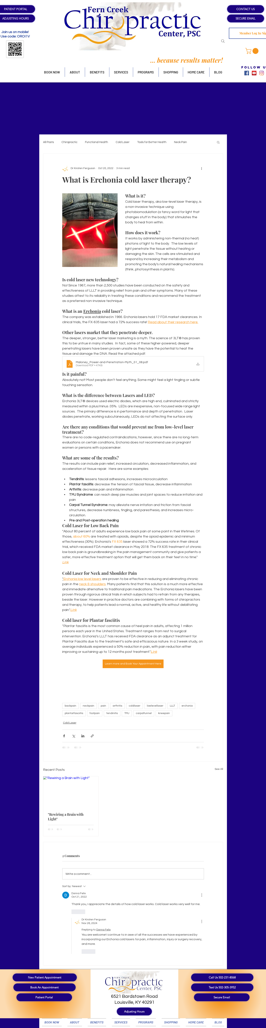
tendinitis (112, 713)
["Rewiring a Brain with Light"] (71, 791)
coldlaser (134, 705)
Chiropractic (69, 142)
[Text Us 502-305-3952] (222, 987)
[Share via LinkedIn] (83, 736)
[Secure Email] (222, 997)
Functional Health (96, 142)
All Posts (48, 142)
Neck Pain (180, 142)
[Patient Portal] (44, 997)
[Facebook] (246, 73)
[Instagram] (261, 73)
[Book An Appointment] (44, 987)
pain (103, 705)
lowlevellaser (155, 705)
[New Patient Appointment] (45, 977)
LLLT (172, 705)
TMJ (126, 713)
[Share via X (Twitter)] (73, 736)
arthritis (117, 705)
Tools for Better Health (151, 142)
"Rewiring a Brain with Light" (65, 816)
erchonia (187, 705)
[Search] (223, 41)
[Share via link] (92, 736)
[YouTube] (254, 73)
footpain (95, 713)
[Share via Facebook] (64, 736)
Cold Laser (122, 142)
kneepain (164, 713)
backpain (70, 705)
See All (219, 769)
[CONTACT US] (245, 9)
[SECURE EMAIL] (245, 18)
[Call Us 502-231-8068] (222, 977)
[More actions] (201, 168)
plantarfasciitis (74, 713)
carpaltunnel (144, 713)
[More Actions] (201, 895)
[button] (252, 51)
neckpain (88, 705)
